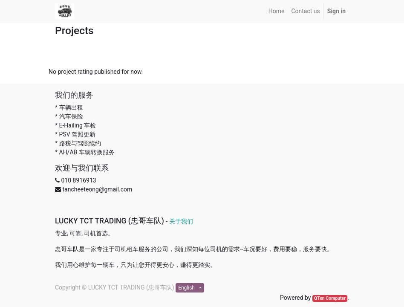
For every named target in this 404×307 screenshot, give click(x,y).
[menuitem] (276, 11)
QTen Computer (330, 298)
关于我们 (181, 221)
